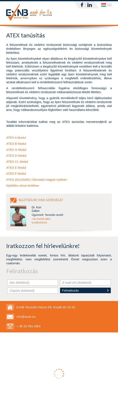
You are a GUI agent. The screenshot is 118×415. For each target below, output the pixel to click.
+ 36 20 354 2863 (28, 326)
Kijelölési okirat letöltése (22, 185)
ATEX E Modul (16, 167)
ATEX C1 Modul (17, 161)
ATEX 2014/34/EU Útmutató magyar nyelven (36, 179)
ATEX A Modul (16, 137)
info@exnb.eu (26, 316)
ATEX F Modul (16, 173)
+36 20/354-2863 (41, 219)
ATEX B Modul (16, 143)
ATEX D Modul (16, 155)
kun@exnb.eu (39, 222)
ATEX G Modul (16, 149)
